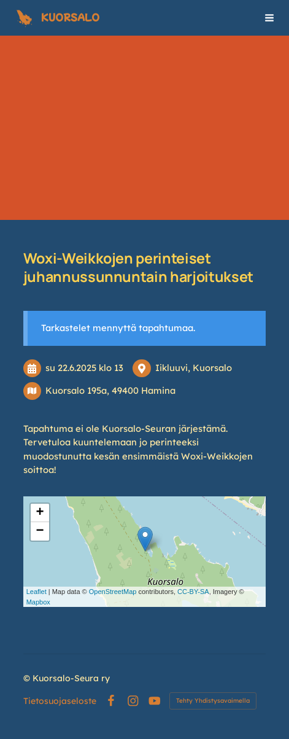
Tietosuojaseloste (59, 701)
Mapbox (38, 602)
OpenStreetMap (113, 591)
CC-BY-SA (193, 591)
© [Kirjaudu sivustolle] (28, 678)
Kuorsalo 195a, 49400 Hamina (110, 390)
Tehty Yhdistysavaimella (213, 701)
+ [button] (40, 513)
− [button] (40, 531)
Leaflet (36, 591)
